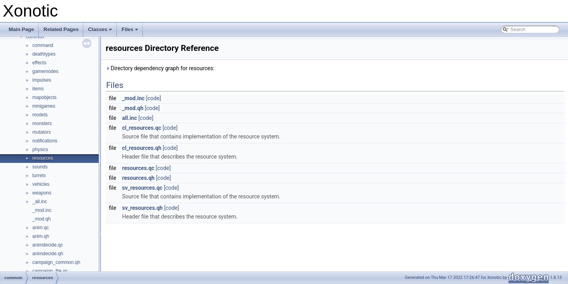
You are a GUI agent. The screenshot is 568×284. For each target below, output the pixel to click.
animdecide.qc (47, 245)
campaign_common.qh (56, 262)
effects (39, 62)
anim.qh (40, 236)
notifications (44, 141)
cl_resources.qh (142, 148)
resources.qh (138, 178)
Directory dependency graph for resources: (160, 68)
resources (42, 158)
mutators (41, 132)
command (42, 45)
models (40, 115)
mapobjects (44, 97)
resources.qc (138, 168)
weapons (41, 193)
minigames (43, 106)
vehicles (40, 184)
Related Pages (60, 29)
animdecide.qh (47, 253)
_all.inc (39, 201)
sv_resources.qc (142, 188)
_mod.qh (41, 219)
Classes (100, 31)
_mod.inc (42, 210)
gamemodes (45, 71)
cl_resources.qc (141, 128)
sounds (40, 167)
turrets (39, 175)
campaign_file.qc (50, 271)
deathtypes (44, 54)
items (38, 89)
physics (40, 149)
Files (130, 31)
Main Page (21, 29)
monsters (42, 123)
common (35, 36)
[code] (153, 98)
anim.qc (40, 227)
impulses (41, 80)
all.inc (129, 118)
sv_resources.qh (142, 208)
